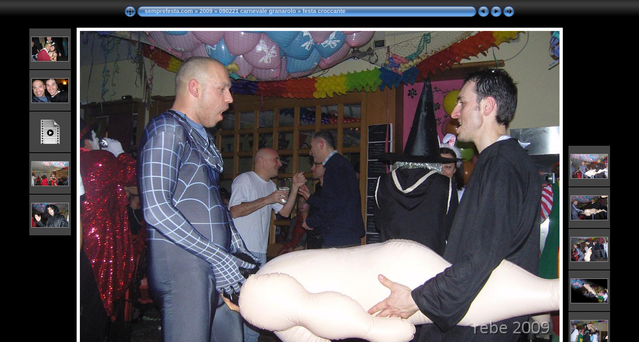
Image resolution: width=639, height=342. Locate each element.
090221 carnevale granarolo (257, 11)
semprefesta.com (169, 11)
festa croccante (324, 11)
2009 (205, 11)
